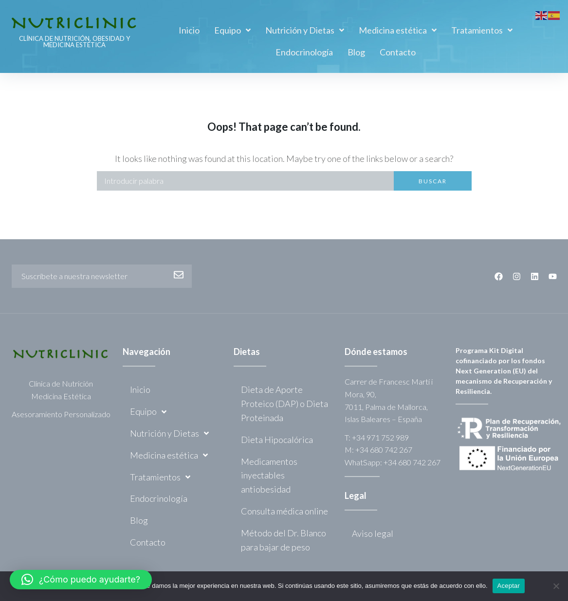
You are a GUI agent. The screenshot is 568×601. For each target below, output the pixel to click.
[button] (81, 579)
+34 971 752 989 (380, 437)
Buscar (433, 181)
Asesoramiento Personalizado (61, 414)
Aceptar (508, 585)
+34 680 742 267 (383, 449)
